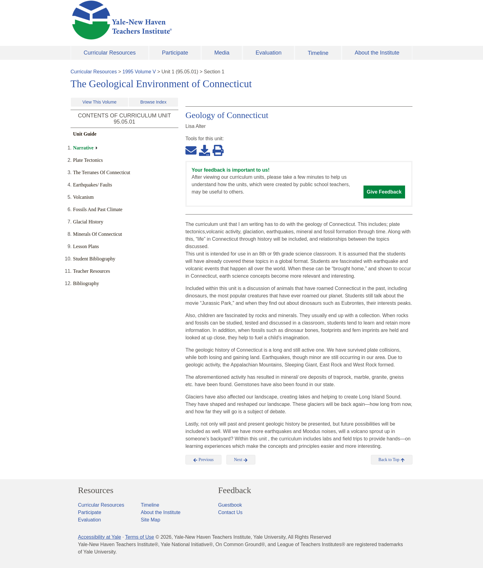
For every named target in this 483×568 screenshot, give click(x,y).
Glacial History (88, 221)
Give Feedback (384, 191)
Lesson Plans (86, 246)
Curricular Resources (110, 53)
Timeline (318, 53)
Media (221, 53)
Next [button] (241, 459)
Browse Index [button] (153, 102)
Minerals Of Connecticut (97, 234)
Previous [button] (203, 459)
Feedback (234, 490)
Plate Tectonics (88, 160)
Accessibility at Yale (99, 537)
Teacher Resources (91, 271)
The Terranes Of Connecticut (101, 172)
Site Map (150, 519)
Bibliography (86, 283)
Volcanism (83, 197)
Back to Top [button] (392, 459)
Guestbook (230, 505)
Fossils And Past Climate (97, 209)
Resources (95, 490)
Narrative (83, 147)
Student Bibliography (94, 258)
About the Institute (377, 53)
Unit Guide (84, 134)
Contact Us (230, 512)
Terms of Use (139, 537)
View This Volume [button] (100, 102)
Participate (175, 53)
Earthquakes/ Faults (92, 184)
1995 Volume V (139, 71)
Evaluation (269, 53)
